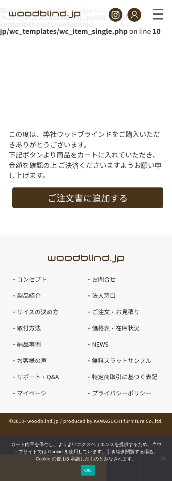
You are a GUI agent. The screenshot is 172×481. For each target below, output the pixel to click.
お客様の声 (32, 360)
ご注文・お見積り (116, 311)
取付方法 (29, 328)
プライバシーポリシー (121, 393)
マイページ (32, 393)
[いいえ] (163, 458)
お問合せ (104, 279)
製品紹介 (29, 295)
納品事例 (29, 344)
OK (87, 470)
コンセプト (32, 279)
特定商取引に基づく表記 (125, 376)
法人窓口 (104, 295)
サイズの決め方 (38, 311)
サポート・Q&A (38, 376)
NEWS (100, 344)
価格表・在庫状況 (116, 328)
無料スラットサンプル (121, 360)
